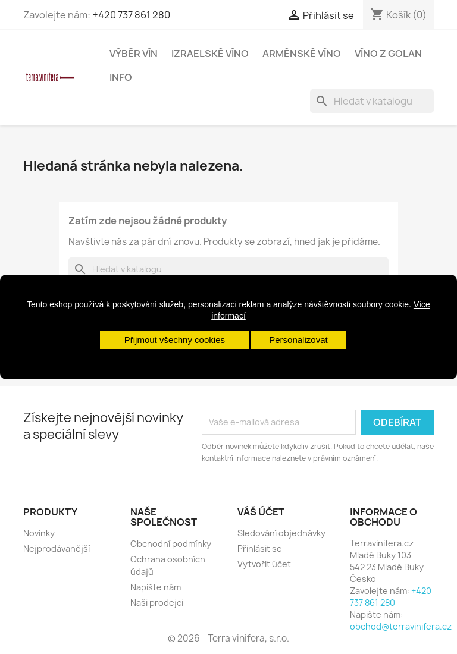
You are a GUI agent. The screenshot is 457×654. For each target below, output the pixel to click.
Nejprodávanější (56, 548)
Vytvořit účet (264, 564)
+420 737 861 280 (131, 14)
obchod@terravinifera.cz (401, 626)
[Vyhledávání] (372, 101)
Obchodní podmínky (170, 543)
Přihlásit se (259, 548)
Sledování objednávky (281, 533)
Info (120, 77)
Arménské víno (301, 53)
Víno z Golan (388, 53)
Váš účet (260, 511)
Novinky (39, 533)
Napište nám (155, 587)
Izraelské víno (210, 53)
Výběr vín (133, 53)
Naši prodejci (156, 602)
